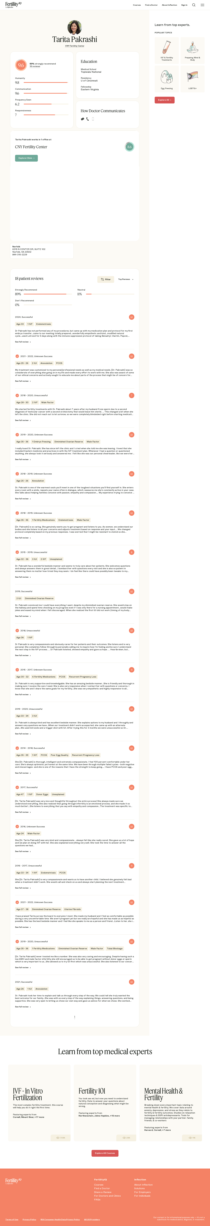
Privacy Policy (29, 1219)
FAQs (97, 1199)
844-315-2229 (19, 254)
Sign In (184, 5)
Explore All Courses (105, 1153)
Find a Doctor (151, 5)
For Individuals (142, 1195)
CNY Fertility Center (74, 46)
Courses (137, 5)
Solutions (139, 1188)
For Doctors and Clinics (107, 1195)
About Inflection (169, 5)
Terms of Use (11, 1219)
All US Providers (92, 1219)
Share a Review (102, 1192)
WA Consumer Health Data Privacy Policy (60, 1219)
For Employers (142, 1192)
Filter (108, 279)
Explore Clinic (25, 158)
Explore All (163, 99)
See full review (22, 342)
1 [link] (74, 1016)
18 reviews (35, 66)
